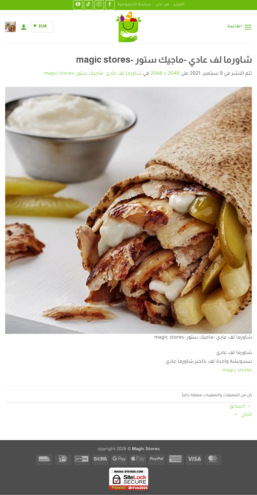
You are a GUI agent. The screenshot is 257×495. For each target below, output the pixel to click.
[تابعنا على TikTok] (88, 5)
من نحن (162, 5)
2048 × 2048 (165, 74)
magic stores (237, 370)
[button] (240, 27)
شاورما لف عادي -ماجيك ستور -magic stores (93, 74)
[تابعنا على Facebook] (110, 5)
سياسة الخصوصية (134, 5)
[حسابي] (23, 26)
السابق (240, 407)
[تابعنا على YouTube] (78, 5)
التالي (243, 415)
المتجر (179, 5)
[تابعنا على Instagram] (99, 5)
